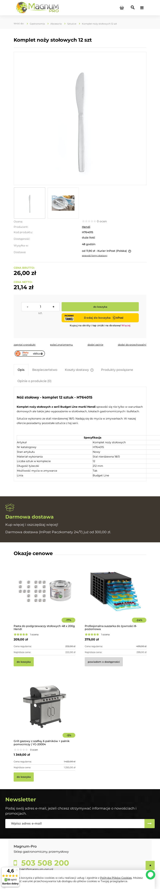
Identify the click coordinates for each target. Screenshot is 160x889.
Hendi (86, 227)
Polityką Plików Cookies (116, 877)
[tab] (21, 369)
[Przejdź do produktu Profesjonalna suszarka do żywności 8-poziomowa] (115, 597)
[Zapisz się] (149, 823)
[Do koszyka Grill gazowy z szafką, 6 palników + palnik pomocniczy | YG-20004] (24, 777)
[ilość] (40, 306)
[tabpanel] (80, 435)
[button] (24, 344)
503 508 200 (44, 863)
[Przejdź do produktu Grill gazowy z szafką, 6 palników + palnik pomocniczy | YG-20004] (44, 712)
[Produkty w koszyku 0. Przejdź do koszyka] (121, 7)
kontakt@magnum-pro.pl (33, 869)
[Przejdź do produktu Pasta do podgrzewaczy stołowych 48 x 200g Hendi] (44, 597)
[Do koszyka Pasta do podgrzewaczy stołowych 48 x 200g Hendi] (24, 661)
